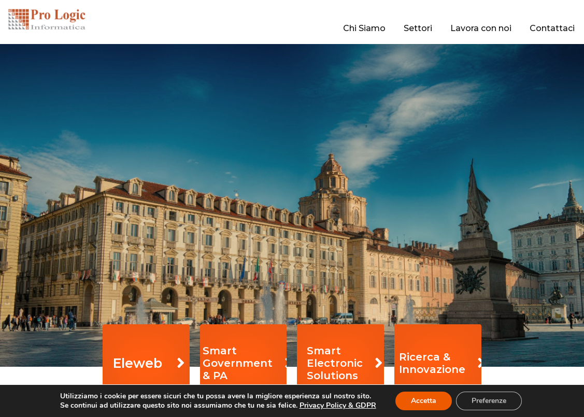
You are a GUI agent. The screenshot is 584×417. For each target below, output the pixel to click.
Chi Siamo (364, 28)
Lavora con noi (480, 28)
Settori (418, 28)
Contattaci (552, 28)
